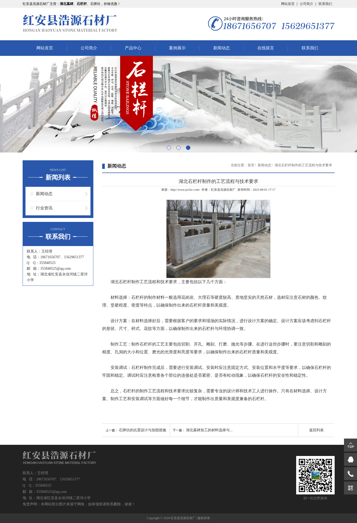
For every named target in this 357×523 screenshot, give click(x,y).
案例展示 (177, 48)
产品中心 (133, 48)
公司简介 (306, 4)
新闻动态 (221, 48)
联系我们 (325, 4)
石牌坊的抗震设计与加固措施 (142, 430)
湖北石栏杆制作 (125, 282)
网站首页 (288, 4)
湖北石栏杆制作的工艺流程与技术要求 (303, 165)
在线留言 (265, 48)
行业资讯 (44, 208)
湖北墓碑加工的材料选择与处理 (211, 430)
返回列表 (316, 430)
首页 (251, 165)
